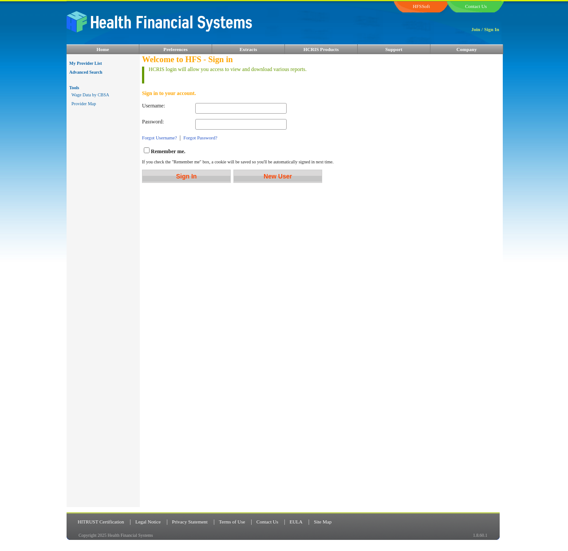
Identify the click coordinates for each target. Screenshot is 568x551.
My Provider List (85, 63)
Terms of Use (232, 521)
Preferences (175, 49)
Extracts (248, 49)
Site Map (322, 521)
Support (393, 49)
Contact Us (267, 521)
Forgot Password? (200, 137)
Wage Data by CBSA (90, 94)
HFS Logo (211, 27)
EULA (295, 521)
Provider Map (83, 103)
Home (102, 49)
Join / (477, 29)
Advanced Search (86, 72)
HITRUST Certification (101, 521)
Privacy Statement (190, 521)
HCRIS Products (321, 49)
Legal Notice (148, 521)
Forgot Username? (159, 137)
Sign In (491, 29)
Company (467, 49)
